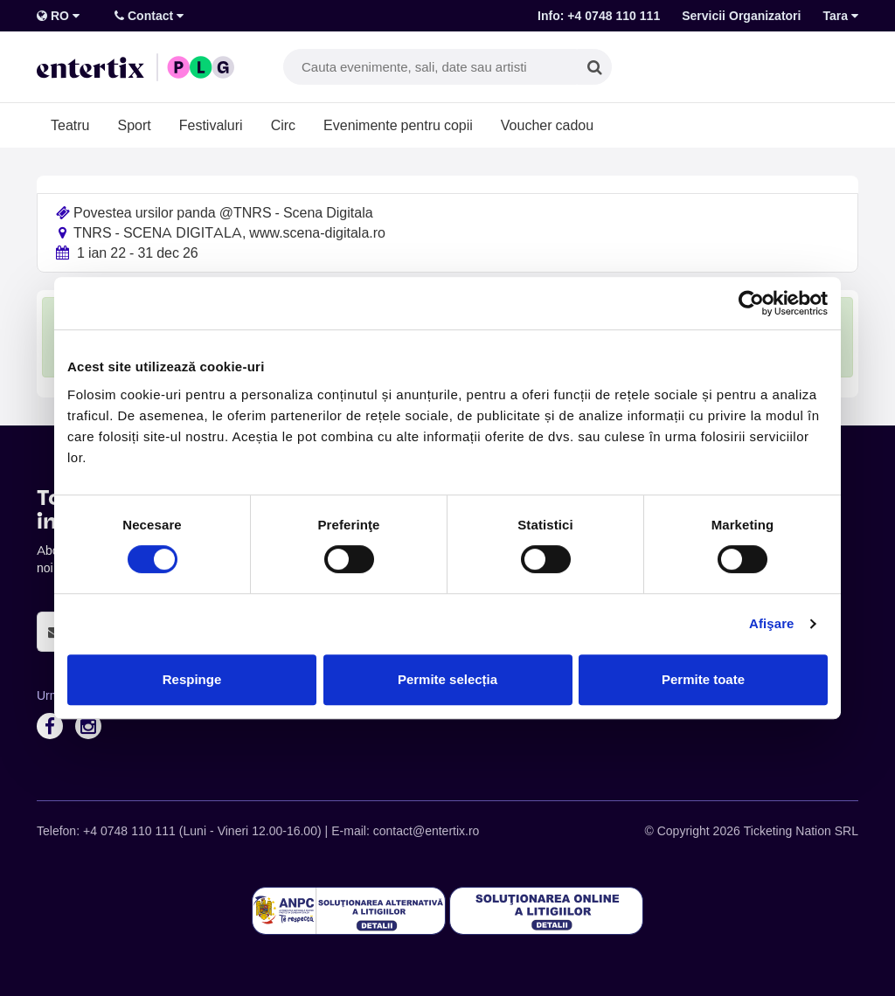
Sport (133, 125)
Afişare (771, 623)
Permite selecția (447, 679)
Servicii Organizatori (741, 16)
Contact (149, 16)
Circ (283, 125)
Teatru (70, 125)
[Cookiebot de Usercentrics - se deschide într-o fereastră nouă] (751, 303)
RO (58, 16)
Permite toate (703, 679)
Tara (840, 16)
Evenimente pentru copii (398, 125)
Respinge (192, 679)
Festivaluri (211, 125)
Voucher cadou (547, 125)
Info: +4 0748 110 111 (599, 16)
